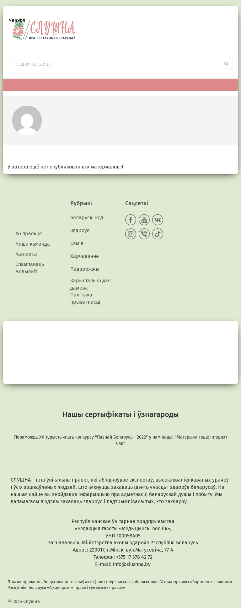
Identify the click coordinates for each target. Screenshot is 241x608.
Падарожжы (84, 269)
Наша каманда (32, 244)
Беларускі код (86, 218)
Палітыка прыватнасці (85, 298)
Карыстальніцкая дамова (90, 284)
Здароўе (80, 230)
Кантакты (26, 254)
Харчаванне (84, 256)
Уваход (17, 20)
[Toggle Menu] (230, 85)
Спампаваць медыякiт (29, 268)
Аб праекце (28, 234)
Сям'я (76, 243)
